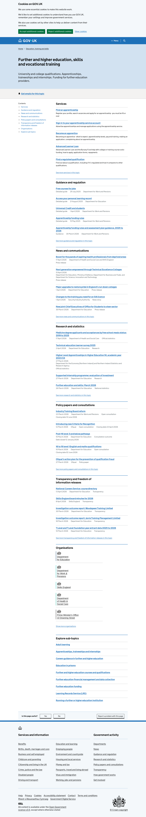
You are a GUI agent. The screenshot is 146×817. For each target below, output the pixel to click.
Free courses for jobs (66, 188)
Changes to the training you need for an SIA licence (80, 296)
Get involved (99, 780)
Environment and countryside (69, 754)
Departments (100, 744)
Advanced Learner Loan (67, 146)
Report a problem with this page (110, 716)
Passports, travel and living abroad (72, 769)
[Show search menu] (124, 40)
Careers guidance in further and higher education (79, 658)
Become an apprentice (67, 133)
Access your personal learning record (74, 198)
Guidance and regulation (30, 110)
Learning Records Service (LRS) (71, 693)
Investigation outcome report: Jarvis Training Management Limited (88, 518)
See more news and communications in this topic (75, 316)
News (96, 749)
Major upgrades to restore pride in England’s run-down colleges (86, 287)
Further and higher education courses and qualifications (83, 672)
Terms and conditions (87, 795)
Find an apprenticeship (67, 110)
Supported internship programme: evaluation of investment (85, 375)
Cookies (38, 795)
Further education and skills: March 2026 (76, 385)
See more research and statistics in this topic (73, 395)
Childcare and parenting (29, 759)
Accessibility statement (55, 795)
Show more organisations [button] (66, 626)
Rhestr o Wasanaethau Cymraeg (33, 799)
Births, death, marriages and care (33, 749)
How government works (105, 774)
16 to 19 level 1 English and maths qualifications (78, 446)
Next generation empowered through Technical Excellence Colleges (89, 269)
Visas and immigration (66, 774)
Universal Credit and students (70, 208)
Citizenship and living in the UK (32, 764)
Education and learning (66, 744)
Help (20, 795)
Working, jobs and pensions (68, 780)
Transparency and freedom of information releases (32, 124)
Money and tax (63, 764)
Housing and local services (68, 759)
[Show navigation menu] (115, 40)
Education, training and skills (37, 49)
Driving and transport (28, 780)
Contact (72, 795)
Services (24, 107)
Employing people (64, 749)
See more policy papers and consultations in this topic (77, 469)
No (61, 716)
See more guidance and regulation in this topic (74, 241)
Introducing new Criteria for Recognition (75, 424)
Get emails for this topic (32, 93)
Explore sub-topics (28, 132)
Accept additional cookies (32, 31)
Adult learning (63, 644)
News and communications (31, 113)
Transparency (100, 769)
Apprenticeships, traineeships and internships (78, 651)
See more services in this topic (68, 172)
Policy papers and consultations (33, 120)
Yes (47, 716)
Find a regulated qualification (70, 159)
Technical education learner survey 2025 (75, 345)
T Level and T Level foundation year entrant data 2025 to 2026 (86, 528)
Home (20, 49)
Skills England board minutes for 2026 (74, 498)
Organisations (26, 129)
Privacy (28, 795)
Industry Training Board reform (70, 411)
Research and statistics (30, 116)
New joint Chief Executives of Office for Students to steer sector (87, 306)
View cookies (81, 31)
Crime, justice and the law (30, 769)
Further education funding (69, 686)
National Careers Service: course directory (76, 488)
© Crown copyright (119, 810)
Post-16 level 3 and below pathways (73, 433)
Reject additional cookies (60, 31)
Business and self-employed (31, 754)
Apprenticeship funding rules (70, 218)
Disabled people (26, 774)
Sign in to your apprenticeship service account (78, 123)
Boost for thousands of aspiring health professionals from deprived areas (91, 257)
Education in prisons (66, 665)
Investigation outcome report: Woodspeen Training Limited (84, 508)
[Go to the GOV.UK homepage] (27, 41)
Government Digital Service (63, 799)
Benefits (22, 744)
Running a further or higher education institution (79, 700)
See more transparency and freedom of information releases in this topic (84, 538)
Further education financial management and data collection (85, 679)
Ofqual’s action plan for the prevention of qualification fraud (85, 459)
